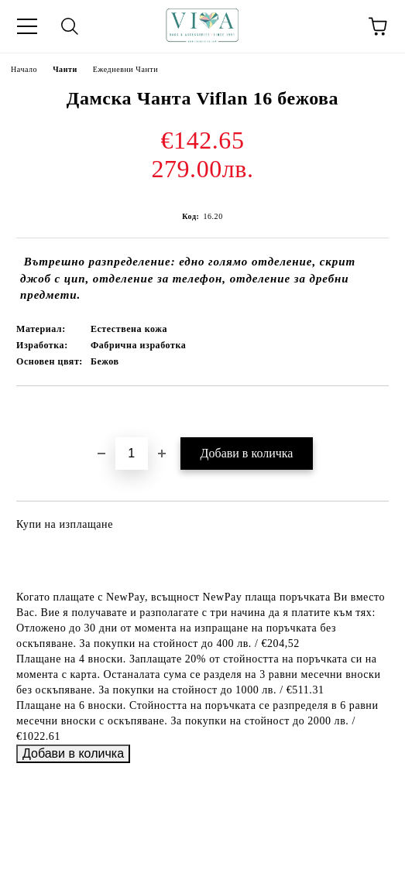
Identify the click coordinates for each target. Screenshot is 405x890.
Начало (24, 69)
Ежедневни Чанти (125, 69)
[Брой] (131, 453)
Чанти (65, 69)
